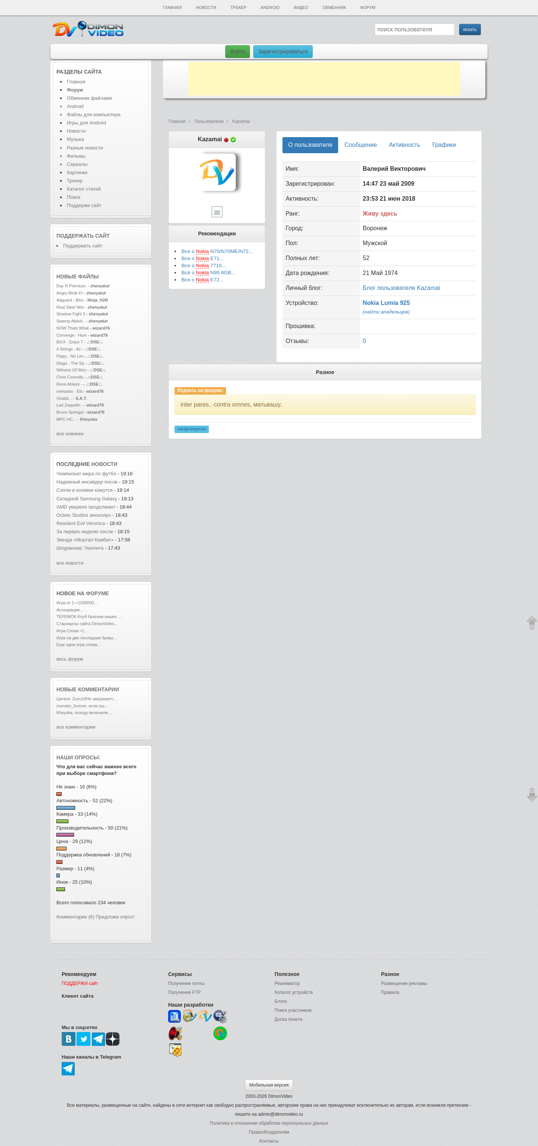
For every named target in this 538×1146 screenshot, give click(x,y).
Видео (301, 7)
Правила (390, 992)
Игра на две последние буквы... (86, 638)
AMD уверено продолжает (86, 507)
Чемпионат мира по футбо (86, 473)
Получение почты (186, 983)
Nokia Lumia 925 (386, 303)
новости (104, 464)
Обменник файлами (89, 98)
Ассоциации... (69, 610)
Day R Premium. (71, 286)
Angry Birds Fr (69, 293)
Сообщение (360, 145)
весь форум (69, 659)
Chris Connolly (69, 377)
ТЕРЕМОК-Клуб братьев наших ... (88, 616)
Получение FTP (184, 992)
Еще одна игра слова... (78, 644)
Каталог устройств (294, 992)
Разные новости (85, 148)
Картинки (77, 172)
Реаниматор (287, 983)
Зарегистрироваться (282, 52)
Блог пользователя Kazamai (401, 288)
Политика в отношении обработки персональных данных (269, 1123)
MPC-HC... (66, 419)
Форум (367, 7)
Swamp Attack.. (70, 321)
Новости (206, 7)
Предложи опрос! (115, 917)
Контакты (269, 1141)
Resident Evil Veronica (81, 523)
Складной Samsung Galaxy (86, 498)
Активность (404, 145)
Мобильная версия (269, 1085)
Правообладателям (269, 1132)
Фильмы (76, 156)
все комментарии (75, 727)
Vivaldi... (64, 398)
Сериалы (77, 164)
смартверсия (191, 429)
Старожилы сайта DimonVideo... (86, 623)
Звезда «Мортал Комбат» (85, 540)
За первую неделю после (85, 531)
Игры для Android (86, 123)
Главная (172, 7)
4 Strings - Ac (68, 349)
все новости (69, 563)
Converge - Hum (71, 335)
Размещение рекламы (404, 983)
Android (270, 7)
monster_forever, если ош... (82, 706)
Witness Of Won (71, 370)
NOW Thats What (72, 328)
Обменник (334, 7)
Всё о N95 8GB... (208, 273)
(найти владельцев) (386, 312)
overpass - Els (69, 391)
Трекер (238, 7)
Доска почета (288, 1019)
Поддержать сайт (82, 236)
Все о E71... (203, 259)
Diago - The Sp (70, 363)
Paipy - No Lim (69, 356)
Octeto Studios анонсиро (83, 515)
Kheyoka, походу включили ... (84, 712)
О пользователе (310, 145)
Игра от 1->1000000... (77, 602)
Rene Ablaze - (69, 384)
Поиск (73, 197)
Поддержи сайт (84, 205)
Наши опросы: (78, 757)
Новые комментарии (87, 689)
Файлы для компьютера (94, 114)
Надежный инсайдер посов (87, 482)
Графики (444, 145)
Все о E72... (203, 280)
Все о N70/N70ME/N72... (217, 251)
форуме (97, 593)
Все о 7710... (204, 266)
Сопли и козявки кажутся (84, 490)
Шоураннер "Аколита (79, 548)
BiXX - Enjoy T (69, 342)
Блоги (281, 1001)
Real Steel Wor (70, 307)
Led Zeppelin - (69, 405)
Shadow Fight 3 (70, 314)
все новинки (70, 433)
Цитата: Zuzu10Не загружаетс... (86, 698)
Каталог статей (84, 189)
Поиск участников (293, 1010)
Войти (237, 52)
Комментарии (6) (75, 917)
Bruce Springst (69, 412)
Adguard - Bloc (70, 300)
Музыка (75, 139)
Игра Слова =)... (71, 630)
